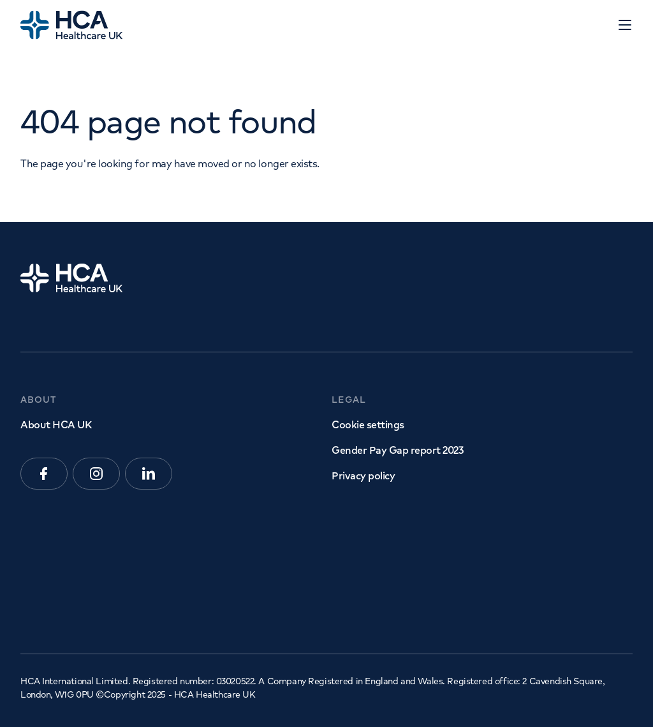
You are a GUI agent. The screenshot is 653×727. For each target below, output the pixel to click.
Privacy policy (363, 475)
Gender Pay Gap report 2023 (398, 450)
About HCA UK (55, 424)
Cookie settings (368, 424)
